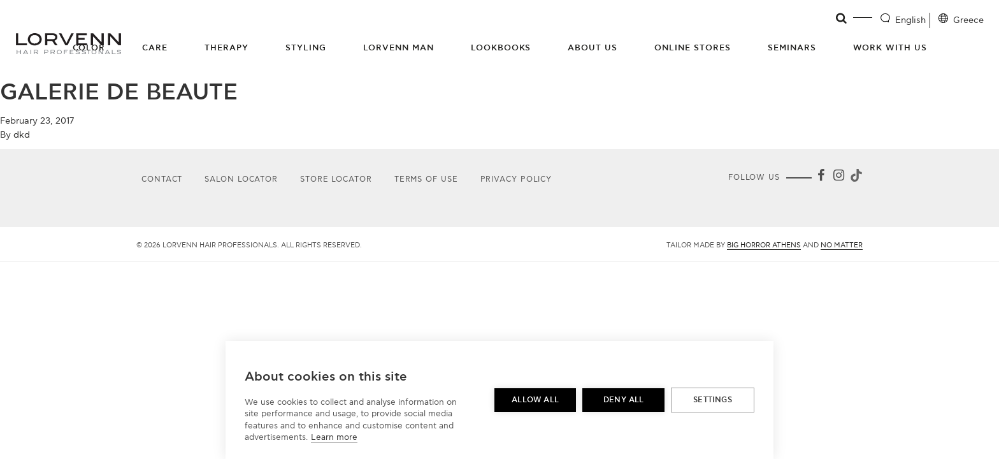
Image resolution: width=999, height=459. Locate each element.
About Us (592, 48)
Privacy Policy (516, 179)
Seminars (792, 48)
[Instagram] (838, 177)
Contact (161, 179)
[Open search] (842, 18)
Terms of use (426, 179)
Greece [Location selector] (968, 20)
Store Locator (336, 179)
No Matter (842, 245)
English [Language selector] (910, 20)
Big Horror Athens (764, 245)
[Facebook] (821, 177)
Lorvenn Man (398, 48)
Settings (712, 400)
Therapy (226, 48)
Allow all (535, 400)
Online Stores (692, 48)
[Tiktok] (855, 177)
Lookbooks (501, 48)
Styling (305, 48)
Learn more (334, 437)
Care (155, 48)
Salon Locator (241, 179)
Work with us (890, 48)
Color (89, 48)
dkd (21, 134)
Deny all (623, 400)
